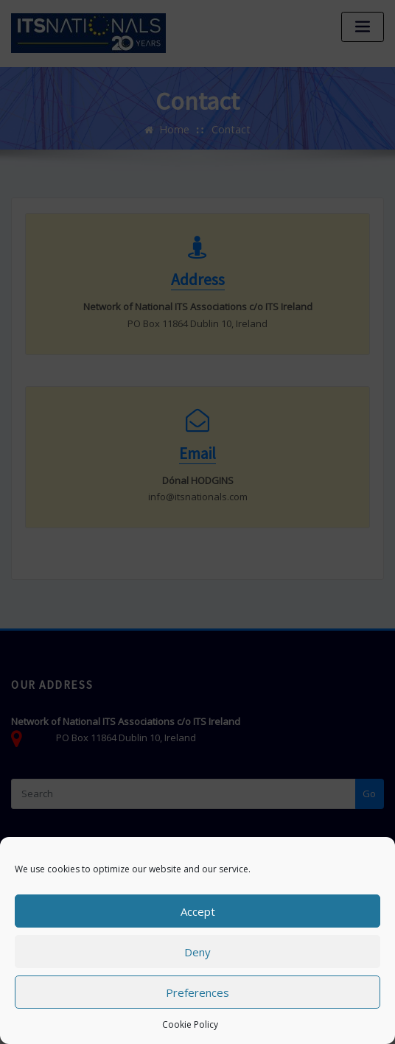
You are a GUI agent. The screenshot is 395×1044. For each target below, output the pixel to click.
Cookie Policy (190, 1024)
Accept (198, 911)
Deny (197, 952)
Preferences (197, 992)
